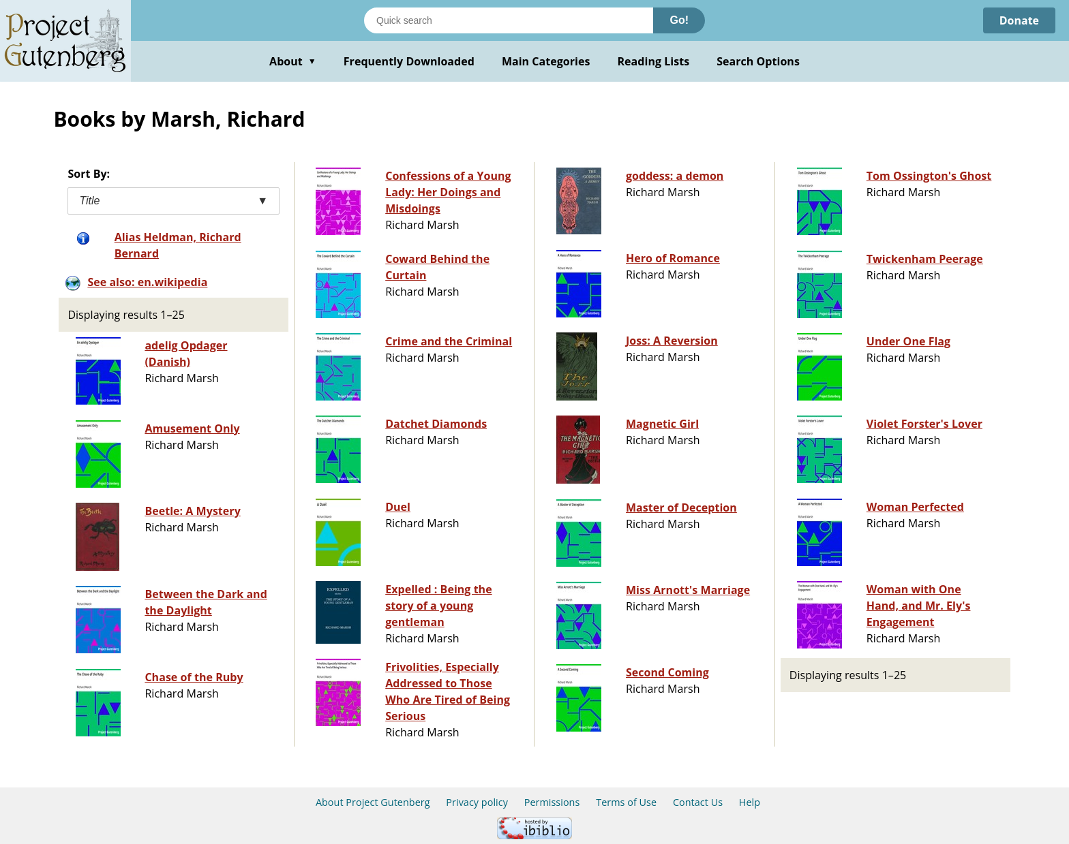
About (292, 61)
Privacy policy (477, 802)
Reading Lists (654, 61)
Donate (1019, 20)
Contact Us (698, 802)
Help (749, 802)
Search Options (758, 61)
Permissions (552, 802)
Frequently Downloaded (409, 61)
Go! (679, 20)
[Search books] (508, 20)
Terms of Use (626, 802)
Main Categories (546, 61)
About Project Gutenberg (373, 802)
